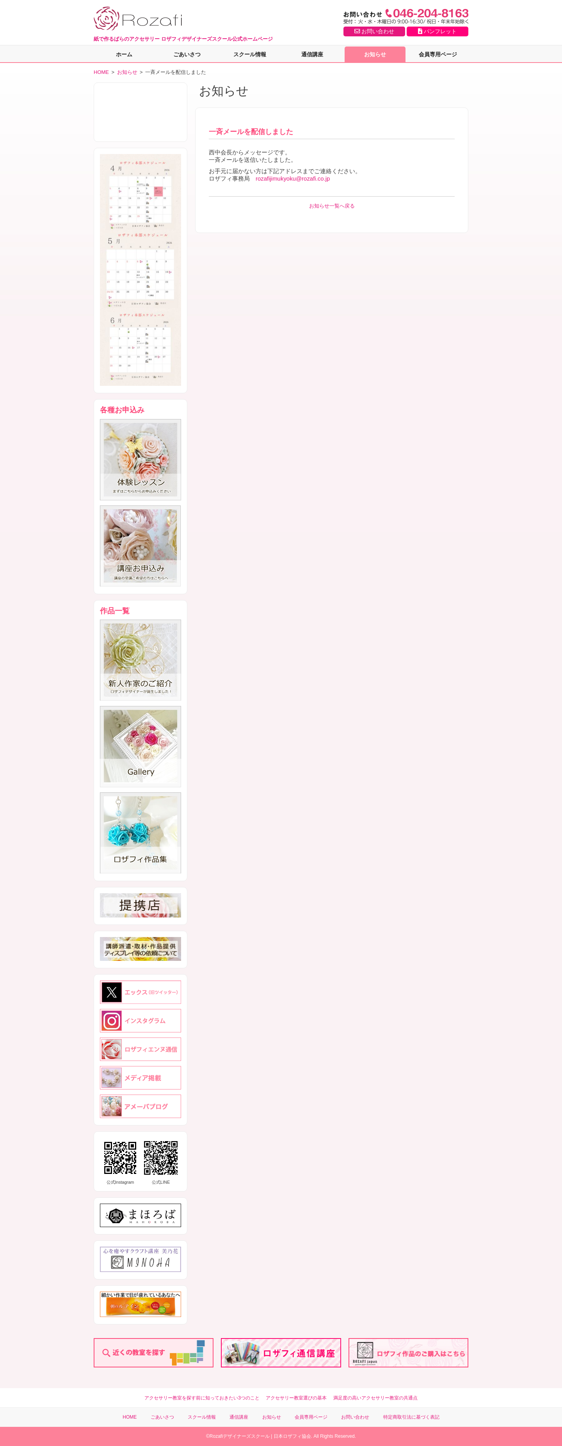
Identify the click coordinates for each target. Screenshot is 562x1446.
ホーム (124, 54)
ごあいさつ (187, 54)
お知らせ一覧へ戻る (332, 206)
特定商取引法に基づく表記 (411, 1417)
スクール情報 (249, 54)
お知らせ (375, 54)
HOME (101, 72)
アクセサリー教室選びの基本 (296, 1398)
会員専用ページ (438, 54)
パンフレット (437, 31)
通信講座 (312, 54)
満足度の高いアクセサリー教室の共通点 (375, 1398)
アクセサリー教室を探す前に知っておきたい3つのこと (202, 1398)
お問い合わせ (374, 31)
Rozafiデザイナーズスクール (240, 1436)
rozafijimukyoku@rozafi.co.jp (293, 178)
